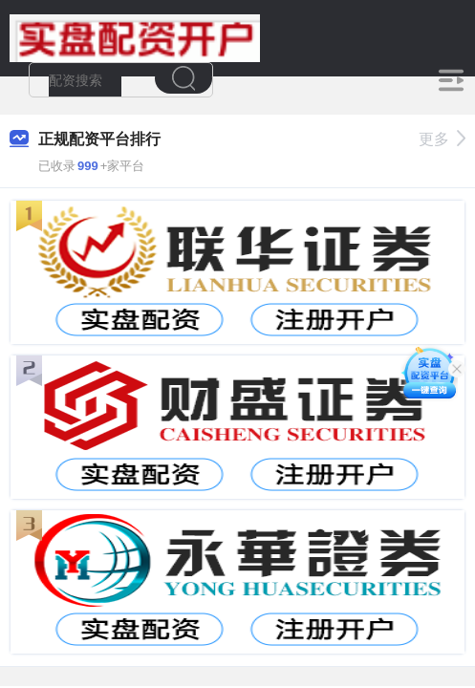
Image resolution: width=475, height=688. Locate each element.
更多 (442, 139)
